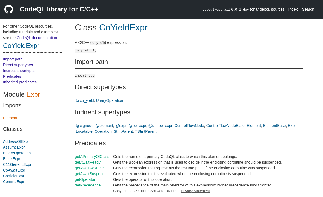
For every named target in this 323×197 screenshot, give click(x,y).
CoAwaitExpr (14, 170)
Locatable (84, 131)
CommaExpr (13, 181)
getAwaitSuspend (90, 174)
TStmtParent (146, 131)
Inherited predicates (20, 82)
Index (293, 9)
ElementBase (274, 125)
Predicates (12, 76)
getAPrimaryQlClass (92, 156)
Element (10, 118)
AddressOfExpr (16, 141)
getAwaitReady (88, 162)
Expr (33, 94)
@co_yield (85, 100)
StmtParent (123, 131)
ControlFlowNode (189, 125)
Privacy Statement (195, 191)
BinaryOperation (17, 153)
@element (104, 125)
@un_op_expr (160, 125)
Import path (12, 59)
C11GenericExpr (17, 164)
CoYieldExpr (21, 45)
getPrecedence (88, 185)
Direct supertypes (18, 65)
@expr (121, 125)
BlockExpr (11, 159)
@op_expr (137, 125)
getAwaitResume (89, 168)
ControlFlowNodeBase (225, 125)
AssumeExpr (14, 147)
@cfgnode (84, 125)
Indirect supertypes (19, 70)
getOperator (85, 179)
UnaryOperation (109, 100)
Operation (103, 131)
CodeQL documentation (37, 38)
